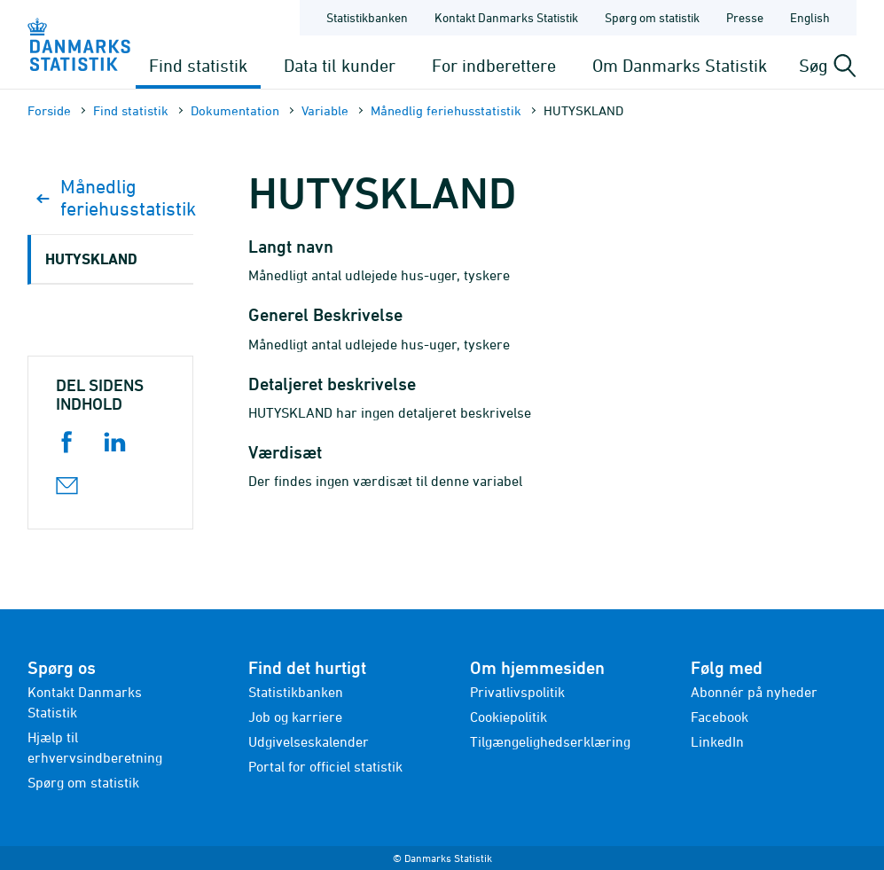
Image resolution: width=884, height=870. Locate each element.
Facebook (719, 717)
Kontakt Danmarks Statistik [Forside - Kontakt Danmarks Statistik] (506, 17)
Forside (49, 110)
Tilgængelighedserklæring (550, 741)
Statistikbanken (367, 17)
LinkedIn (717, 741)
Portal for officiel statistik (325, 766)
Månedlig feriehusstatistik (446, 110)
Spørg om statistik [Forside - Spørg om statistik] (652, 17)
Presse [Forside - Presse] (744, 17)
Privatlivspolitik (517, 692)
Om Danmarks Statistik (679, 65)
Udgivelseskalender (308, 741)
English (810, 17)
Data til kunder (339, 65)
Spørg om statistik (83, 782)
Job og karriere (295, 717)
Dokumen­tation (235, 110)
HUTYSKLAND (91, 258)
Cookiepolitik (508, 717)
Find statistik (198, 65)
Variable (324, 110)
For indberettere (494, 65)
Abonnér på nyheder (754, 692)
